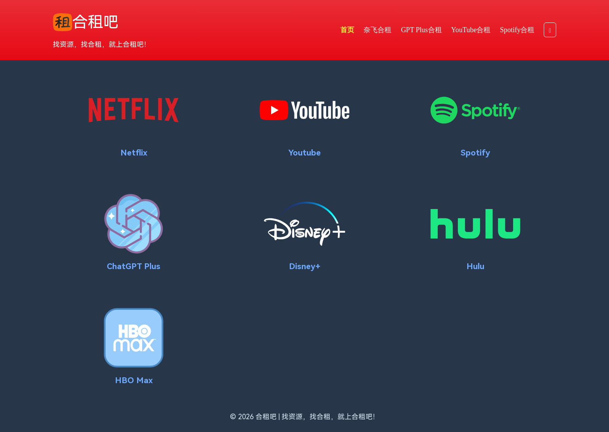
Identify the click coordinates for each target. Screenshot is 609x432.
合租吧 (86, 22)
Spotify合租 (517, 30)
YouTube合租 (471, 30)
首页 (347, 30)
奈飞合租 (378, 30)
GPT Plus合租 (421, 30)
